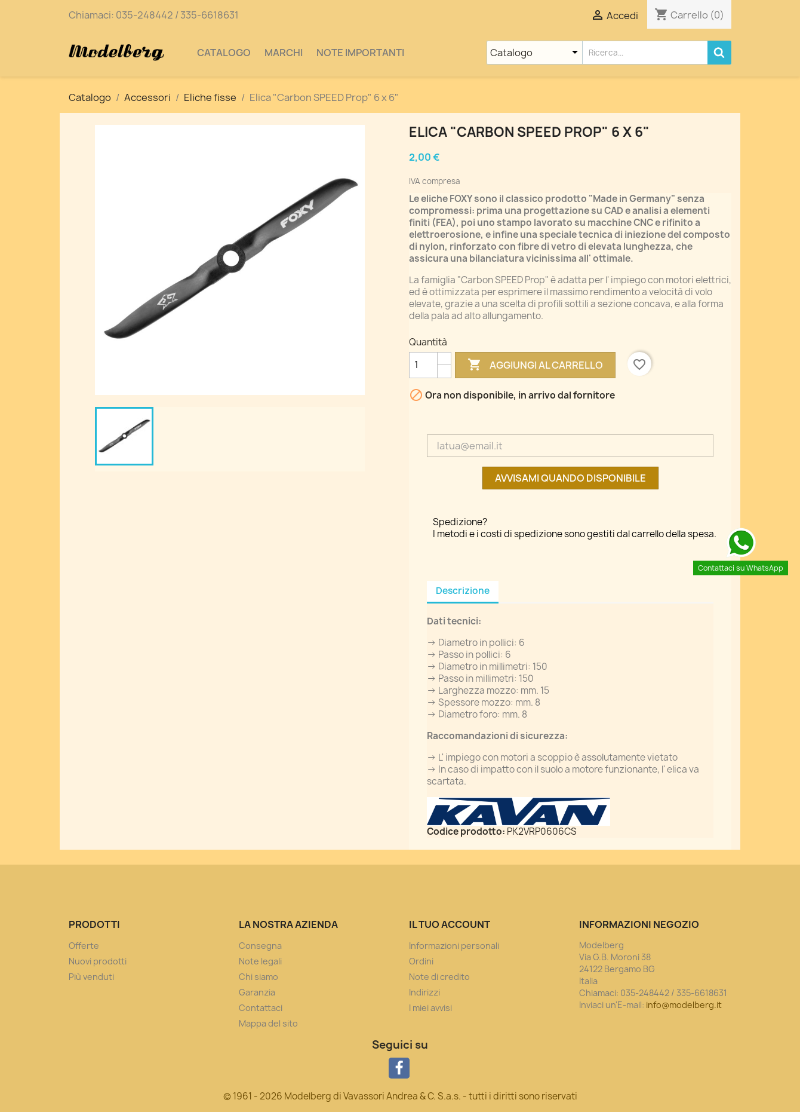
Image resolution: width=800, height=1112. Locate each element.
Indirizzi (424, 992)
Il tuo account (449, 924)
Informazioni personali (454, 945)
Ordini (421, 961)
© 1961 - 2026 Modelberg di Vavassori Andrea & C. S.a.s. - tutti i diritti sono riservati (400, 1096)
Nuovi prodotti (98, 961)
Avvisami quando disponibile (570, 478)
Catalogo (224, 52)
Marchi (283, 52)
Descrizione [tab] (463, 590)
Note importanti (360, 52)
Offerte (84, 945)
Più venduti (91, 976)
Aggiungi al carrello (535, 365)
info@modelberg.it (684, 1004)
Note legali (260, 961)
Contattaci (260, 1007)
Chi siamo (258, 976)
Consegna (260, 945)
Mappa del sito (268, 1023)
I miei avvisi (430, 1007)
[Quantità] (423, 365)
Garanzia (257, 992)
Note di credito (439, 976)
